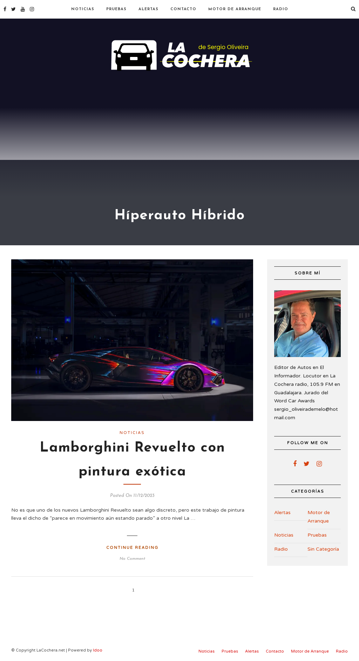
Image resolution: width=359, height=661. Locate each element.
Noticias (82, 9)
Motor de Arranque (234, 9)
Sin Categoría (323, 549)
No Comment (132, 559)
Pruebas (116, 9)
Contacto (183, 9)
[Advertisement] (179, 126)
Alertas (148, 9)
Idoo (97, 650)
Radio (280, 9)
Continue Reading (132, 547)
